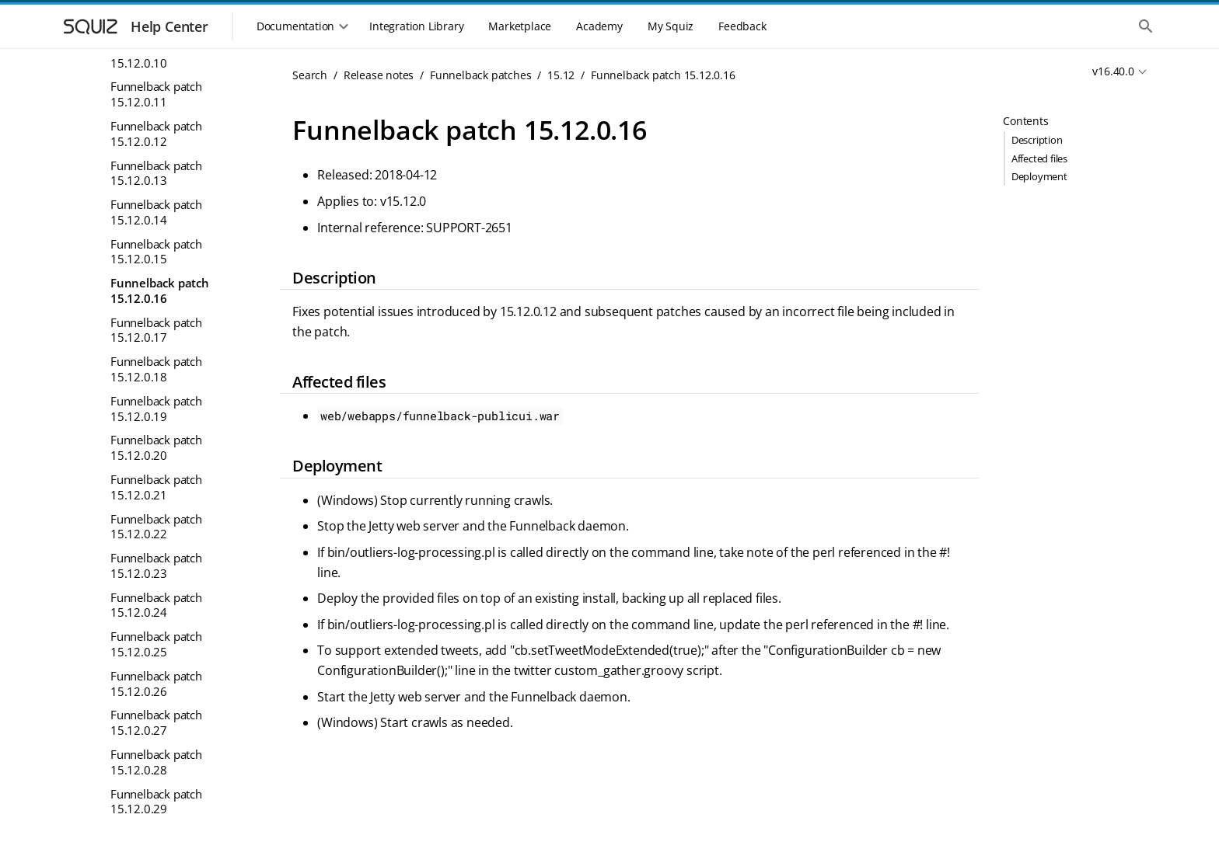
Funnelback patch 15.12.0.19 (156, 408)
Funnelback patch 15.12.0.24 (156, 605)
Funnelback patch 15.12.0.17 (156, 330)
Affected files (1039, 158)
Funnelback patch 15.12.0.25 (156, 643)
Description (1037, 140)
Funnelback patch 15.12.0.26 (156, 683)
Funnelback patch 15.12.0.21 (156, 487)
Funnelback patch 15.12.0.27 (156, 722)
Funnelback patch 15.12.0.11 (156, 94)
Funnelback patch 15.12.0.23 (156, 565)
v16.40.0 (1112, 71)
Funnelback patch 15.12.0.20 (156, 447)
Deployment (1039, 176)
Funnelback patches (480, 75)
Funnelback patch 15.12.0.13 (156, 173)
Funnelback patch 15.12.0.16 (159, 290)
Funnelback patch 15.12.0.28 (156, 762)
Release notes (379, 75)
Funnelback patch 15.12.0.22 (156, 526)
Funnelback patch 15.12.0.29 (156, 801)
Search (309, 75)
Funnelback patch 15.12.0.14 (156, 212)
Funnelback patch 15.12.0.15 (156, 251)
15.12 (561, 75)
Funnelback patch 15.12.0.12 (156, 133)
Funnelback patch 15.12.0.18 (156, 368)
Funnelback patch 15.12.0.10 (156, 55)
